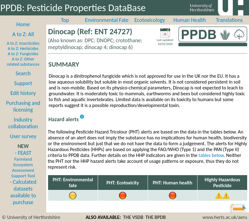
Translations (229, 20)
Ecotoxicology (149, 20)
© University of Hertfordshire (31, 217)
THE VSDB (133, 217)
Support (23, 83)
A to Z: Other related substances (23, 61)
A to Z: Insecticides (23, 43)
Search (23, 73)
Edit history (23, 93)
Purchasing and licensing (23, 106)
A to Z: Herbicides (23, 48)
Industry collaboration (23, 123)
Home (23, 24)
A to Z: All (23, 34)
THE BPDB (155, 217)
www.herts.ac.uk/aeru (224, 217)
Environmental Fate (107, 20)
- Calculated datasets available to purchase (23, 192)
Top (65, 20)
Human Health (189, 20)
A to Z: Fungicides (23, 53)
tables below (211, 155)
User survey (23, 136)
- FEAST (23, 164)
